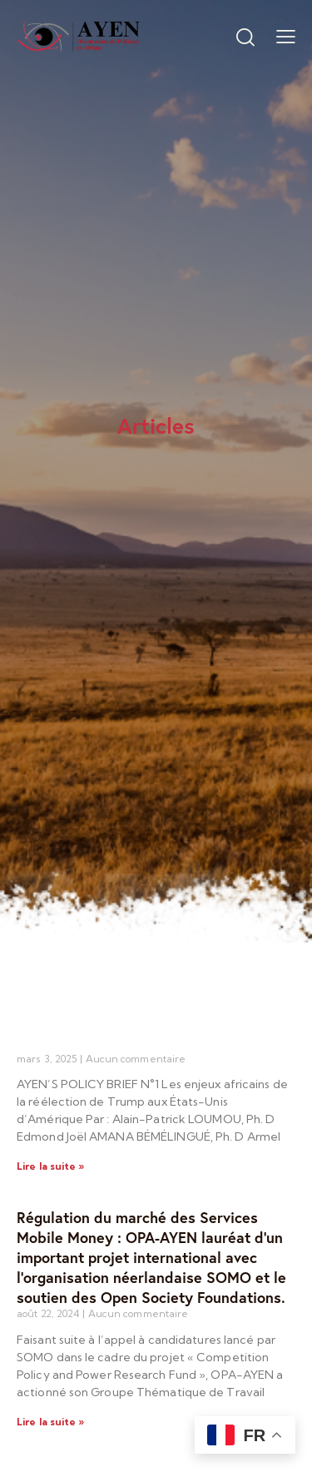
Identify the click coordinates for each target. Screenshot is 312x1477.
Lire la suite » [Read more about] (51, 1166)
